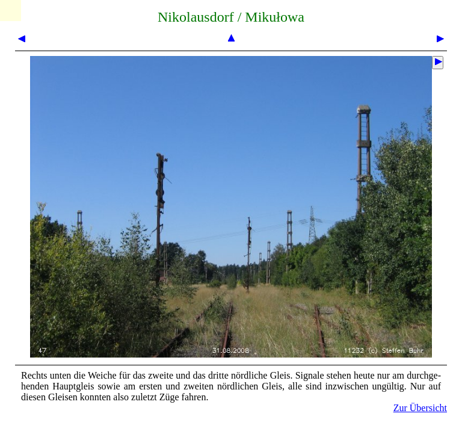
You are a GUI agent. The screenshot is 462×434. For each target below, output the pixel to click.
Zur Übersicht (420, 408)
